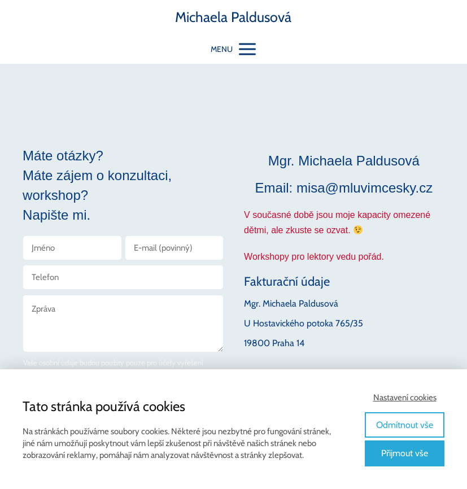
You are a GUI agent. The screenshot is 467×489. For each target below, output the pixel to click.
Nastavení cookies (405, 397)
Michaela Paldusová (233, 17)
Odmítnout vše (404, 425)
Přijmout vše (404, 453)
